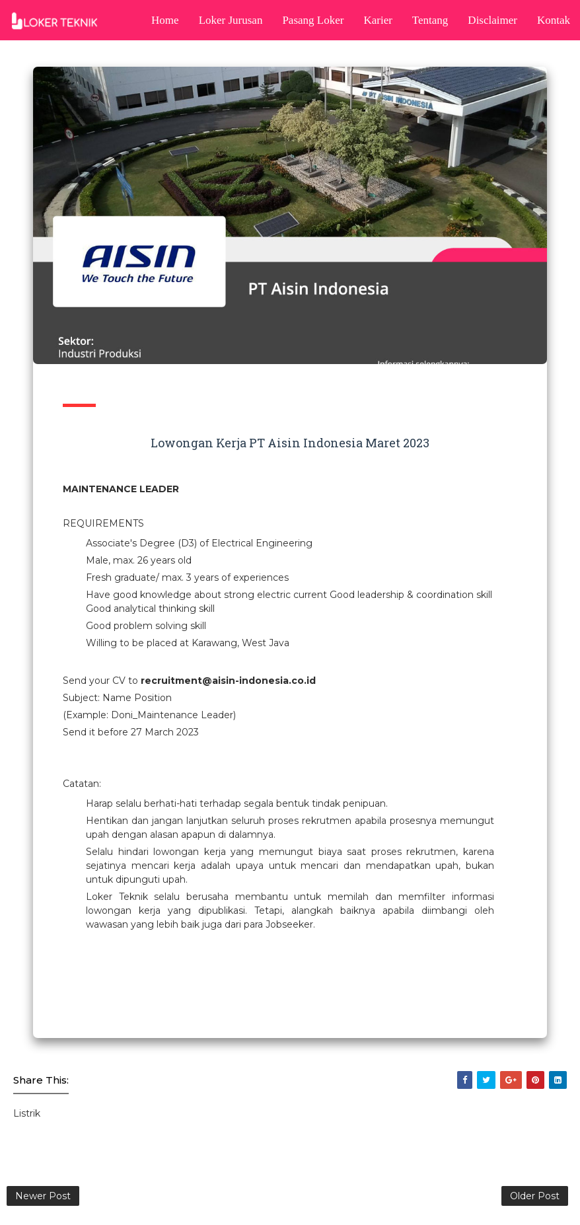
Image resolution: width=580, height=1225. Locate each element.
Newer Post (43, 1196)
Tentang (430, 20)
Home (165, 20)
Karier (377, 20)
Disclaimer (492, 20)
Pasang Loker (313, 20)
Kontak (553, 20)
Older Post (535, 1196)
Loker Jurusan (231, 20)
